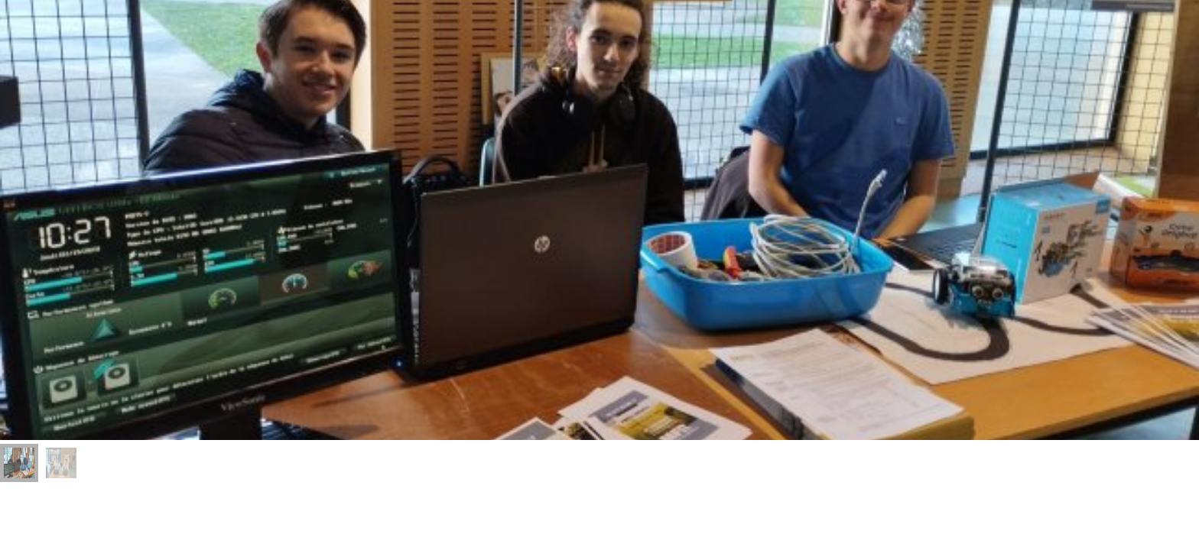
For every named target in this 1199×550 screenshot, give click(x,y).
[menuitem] (19, 463)
